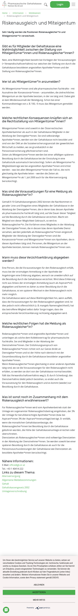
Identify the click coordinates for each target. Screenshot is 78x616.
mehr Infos (39, 600)
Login (60, 4)
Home (4, 13)
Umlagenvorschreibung (14, 491)
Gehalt (5, 483)
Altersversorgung (11, 476)
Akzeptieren (39, 592)
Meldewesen (35, 13)
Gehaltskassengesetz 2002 (15, 487)
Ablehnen (39, 585)
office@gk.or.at (17, 465)
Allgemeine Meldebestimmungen (19, 479)
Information (18, 13)
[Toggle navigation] (73, 4)
